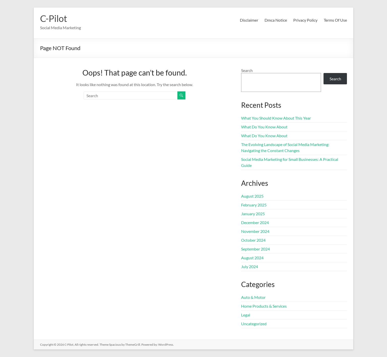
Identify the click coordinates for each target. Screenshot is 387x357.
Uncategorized (254, 323)
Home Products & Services (264, 306)
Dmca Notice (276, 20)
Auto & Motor (253, 297)
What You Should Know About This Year (276, 118)
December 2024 (255, 222)
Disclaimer (249, 20)
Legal (245, 314)
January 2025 (253, 213)
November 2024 (255, 231)
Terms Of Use (335, 20)
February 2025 (254, 204)
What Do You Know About (264, 126)
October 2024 (253, 240)
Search (247, 70)
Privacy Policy (305, 20)
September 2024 (255, 248)
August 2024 (252, 257)
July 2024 (249, 266)
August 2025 (252, 196)
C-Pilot (53, 18)
